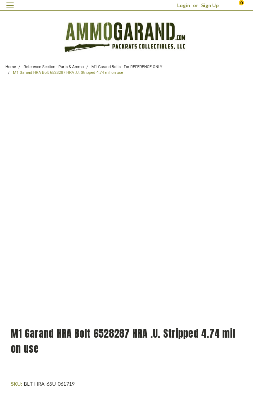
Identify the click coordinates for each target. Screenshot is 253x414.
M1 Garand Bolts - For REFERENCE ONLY (127, 67)
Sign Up (210, 5)
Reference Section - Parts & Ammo (54, 67)
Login (183, 5)
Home (10, 67)
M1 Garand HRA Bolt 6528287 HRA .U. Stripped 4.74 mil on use (68, 72)
